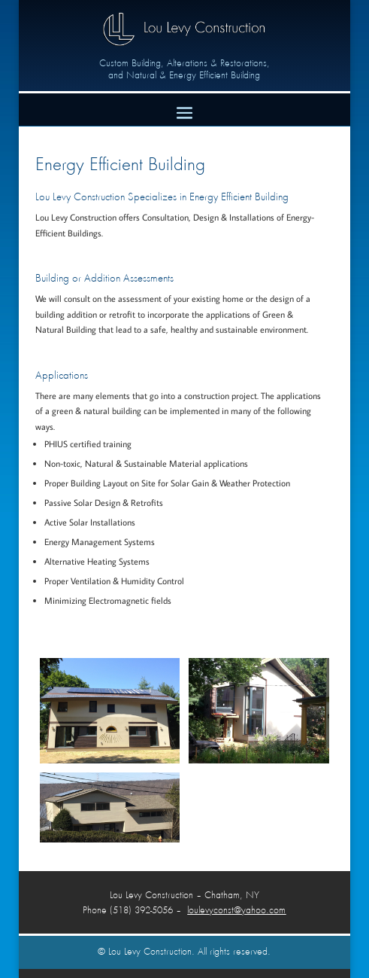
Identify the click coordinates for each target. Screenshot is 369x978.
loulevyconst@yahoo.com (236, 911)
